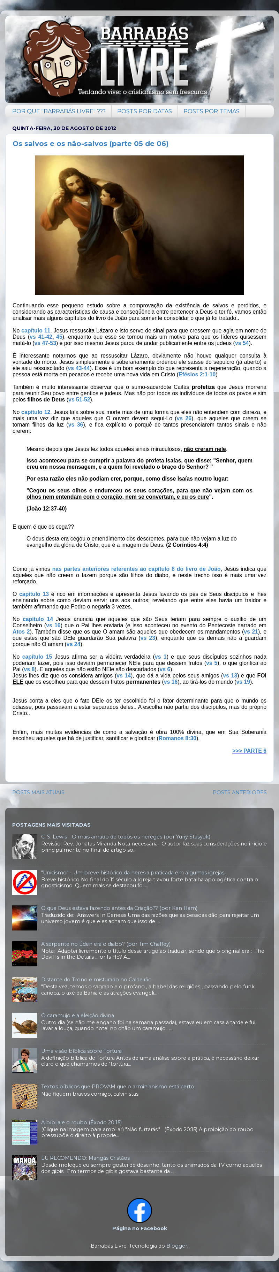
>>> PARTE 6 (249, 751)
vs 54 (242, 343)
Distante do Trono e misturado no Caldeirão (96, 979)
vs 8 (29, 669)
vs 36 (75, 425)
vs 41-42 (41, 337)
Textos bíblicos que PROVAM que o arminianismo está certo (117, 1086)
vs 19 (243, 682)
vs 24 (74, 644)
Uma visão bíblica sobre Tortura (81, 1051)
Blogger (176, 1246)
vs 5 (211, 663)
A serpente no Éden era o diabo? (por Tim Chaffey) (106, 944)
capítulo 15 (37, 657)
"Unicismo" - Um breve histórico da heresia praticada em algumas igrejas (132, 872)
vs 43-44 (79, 368)
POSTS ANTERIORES (240, 792)
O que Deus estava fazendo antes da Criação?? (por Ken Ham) (119, 908)
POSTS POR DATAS (144, 111)
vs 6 (164, 669)
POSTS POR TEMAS (211, 111)
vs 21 (251, 632)
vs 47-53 (45, 343)
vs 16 (53, 625)
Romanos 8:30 (177, 738)
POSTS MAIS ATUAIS (38, 792)
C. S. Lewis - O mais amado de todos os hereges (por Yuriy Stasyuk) (125, 837)
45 (59, 337)
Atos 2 (21, 632)
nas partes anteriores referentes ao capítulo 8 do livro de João (136, 569)
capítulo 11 (35, 331)
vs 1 (161, 657)
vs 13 (230, 676)
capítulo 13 (34, 594)
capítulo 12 (35, 412)
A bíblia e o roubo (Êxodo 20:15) (81, 1122)
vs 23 (148, 638)
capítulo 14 (38, 619)
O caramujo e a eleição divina (77, 1015)
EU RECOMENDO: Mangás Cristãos (85, 1158)
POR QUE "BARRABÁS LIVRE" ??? (59, 111)
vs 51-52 (79, 400)
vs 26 (184, 418)
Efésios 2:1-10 (197, 374)
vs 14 (123, 676)
